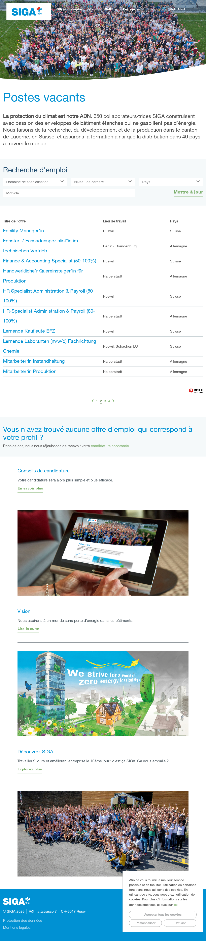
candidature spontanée (110, 445)
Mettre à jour (188, 192)
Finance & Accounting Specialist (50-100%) (49, 260)
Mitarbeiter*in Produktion (30, 371)
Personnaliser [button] (145, 923)
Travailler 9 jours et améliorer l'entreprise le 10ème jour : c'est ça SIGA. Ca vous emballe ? (93, 761)
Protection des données (22, 920)
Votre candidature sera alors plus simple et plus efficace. (65, 480)
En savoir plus (30, 488)
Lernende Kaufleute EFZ (29, 331)
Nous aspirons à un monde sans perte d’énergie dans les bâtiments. (75, 620)
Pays (174, 221)
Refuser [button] (180, 923)
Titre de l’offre (14, 221)
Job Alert (177, 9)
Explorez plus (30, 769)
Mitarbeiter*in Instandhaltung (34, 361)
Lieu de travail (114, 221)
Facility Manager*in (23, 230)
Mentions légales (17, 927)
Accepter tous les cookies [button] (162, 914)
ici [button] (176, 904)
